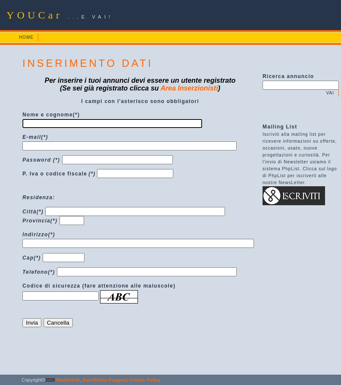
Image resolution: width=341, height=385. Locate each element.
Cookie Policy (144, 379)
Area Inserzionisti (189, 88)
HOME (26, 37)
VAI (330, 93)
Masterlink (67, 379)
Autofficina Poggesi (104, 379)
